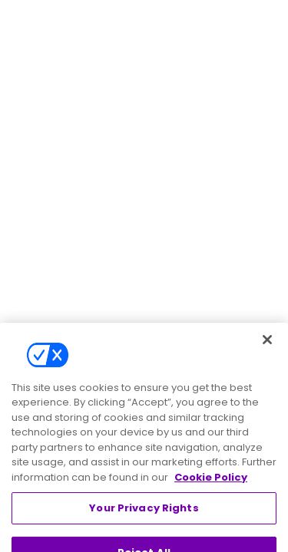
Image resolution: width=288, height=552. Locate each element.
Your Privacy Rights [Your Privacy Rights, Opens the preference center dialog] (143, 519)
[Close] (267, 351)
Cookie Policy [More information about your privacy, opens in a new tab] (210, 488)
